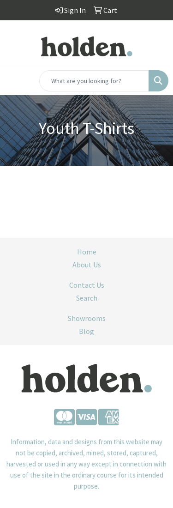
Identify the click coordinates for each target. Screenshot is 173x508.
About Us (86, 264)
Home (86, 251)
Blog (86, 331)
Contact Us (86, 285)
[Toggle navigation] (14, 80)
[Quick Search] (94, 80)
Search (86, 297)
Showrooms (87, 318)
